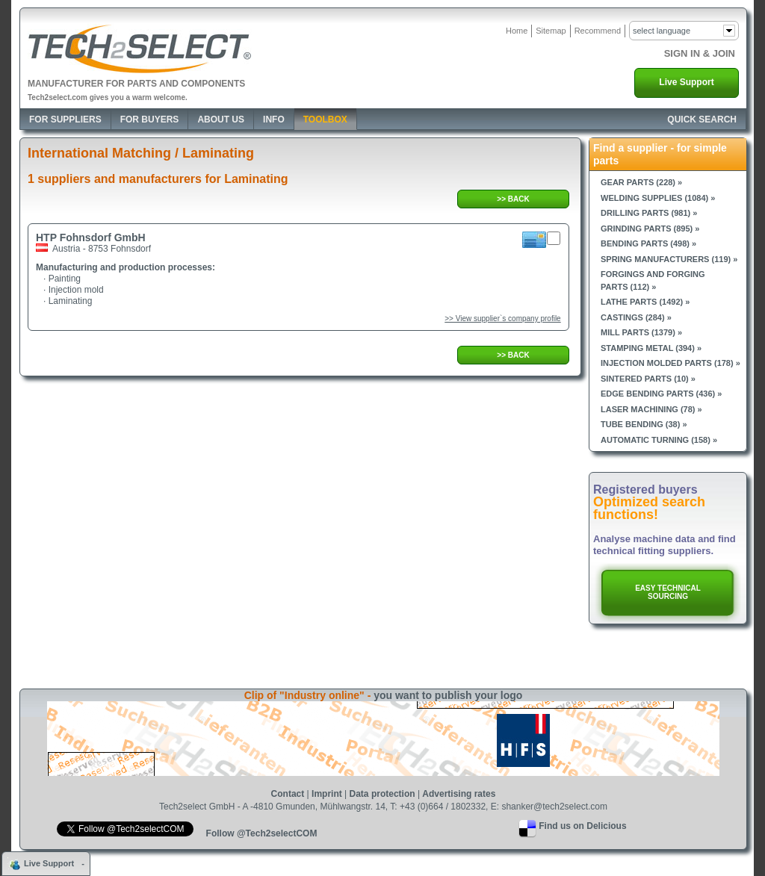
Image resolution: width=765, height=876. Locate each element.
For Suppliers (65, 119)
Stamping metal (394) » (651, 348)
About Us (220, 119)
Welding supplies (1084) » (658, 197)
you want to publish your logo (448, 695)
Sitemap (551, 30)
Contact (288, 794)
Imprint (327, 794)
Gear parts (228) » (641, 182)
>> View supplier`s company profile (502, 318)
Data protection (382, 794)
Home (516, 30)
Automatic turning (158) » (659, 439)
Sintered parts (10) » (648, 378)
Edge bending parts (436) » (661, 393)
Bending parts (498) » (648, 243)
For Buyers (149, 119)
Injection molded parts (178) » (670, 362)
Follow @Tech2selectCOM (262, 833)
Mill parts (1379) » (641, 332)
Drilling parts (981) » (649, 212)
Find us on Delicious (582, 826)
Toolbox (325, 119)
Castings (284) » (636, 317)
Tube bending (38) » (644, 424)
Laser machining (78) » (651, 409)
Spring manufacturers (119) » (669, 259)
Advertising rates (458, 794)
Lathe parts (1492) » (645, 301)
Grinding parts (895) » (650, 228)
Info (274, 119)
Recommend (597, 30)
